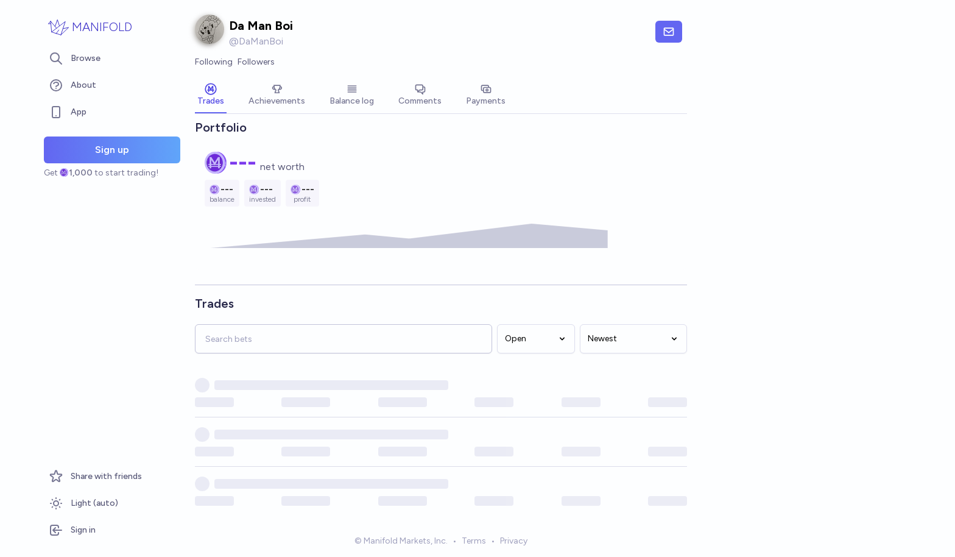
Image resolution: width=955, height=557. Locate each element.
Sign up (112, 149)
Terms (474, 541)
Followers (256, 62)
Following (214, 62)
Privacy (513, 541)
